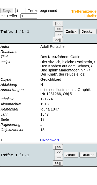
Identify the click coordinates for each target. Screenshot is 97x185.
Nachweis (49, 140)
